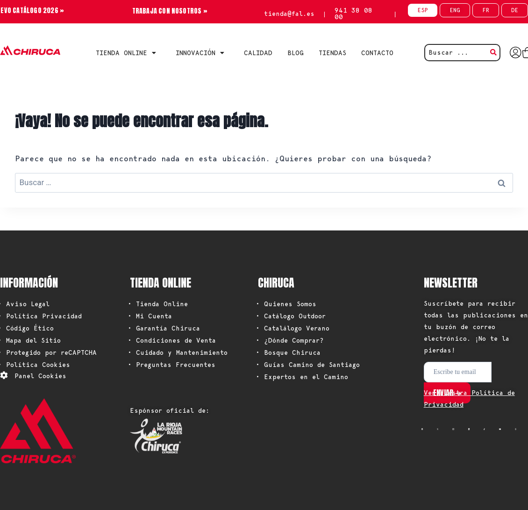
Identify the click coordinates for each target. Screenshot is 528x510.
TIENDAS (332, 53)
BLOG (295, 53)
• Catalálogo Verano (292, 328)
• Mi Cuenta (150, 316)
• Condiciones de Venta (172, 340)
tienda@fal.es (289, 13)
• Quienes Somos (286, 304)
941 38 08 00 (353, 14)
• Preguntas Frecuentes (171, 364)
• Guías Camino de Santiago (308, 364)
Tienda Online (128, 53)
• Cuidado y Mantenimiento (178, 352)
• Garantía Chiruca (164, 328)
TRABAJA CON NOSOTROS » (169, 11)
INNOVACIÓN (202, 53)
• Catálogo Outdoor (291, 316)
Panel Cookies (40, 376)
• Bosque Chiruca (288, 352)
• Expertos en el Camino (302, 377)
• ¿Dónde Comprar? (290, 340)
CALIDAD (258, 53)
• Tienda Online (158, 304)
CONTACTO (377, 53)
